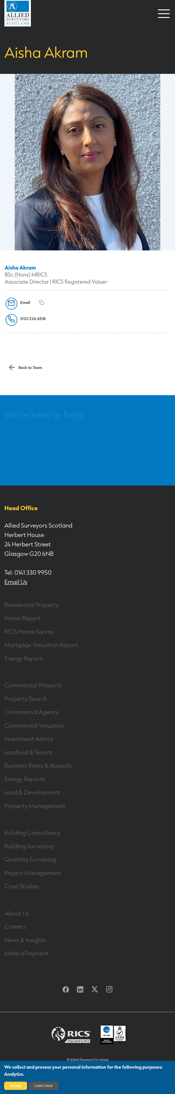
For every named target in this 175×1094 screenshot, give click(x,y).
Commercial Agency (31, 712)
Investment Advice (29, 738)
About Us (16, 913)
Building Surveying (28, 846)
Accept (15, 1086)
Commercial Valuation (34, 725)
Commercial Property (33, 685)
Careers (15, 926)
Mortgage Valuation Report (41, 645)
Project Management (32, 873)
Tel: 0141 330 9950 (27, 572)
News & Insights (25, 940)
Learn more (44, 1086)
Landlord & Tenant (28, 752)
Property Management (34, 805)
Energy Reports (24, 779)
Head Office (21, 508)
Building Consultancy (32, 832)
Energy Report (23, 658)
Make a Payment (26, 953)
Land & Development (32, 792)
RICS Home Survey (29, 631)
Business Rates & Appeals (38, 765)
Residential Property (31, 604)
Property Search (25, 698)
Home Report (22, 618)
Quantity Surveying (30, 859)
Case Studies (21, 886)
